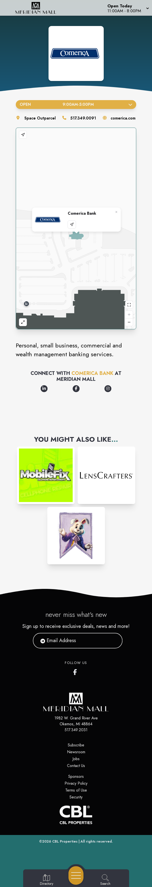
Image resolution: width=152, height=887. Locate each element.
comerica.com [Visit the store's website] (123, 118)
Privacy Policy (76, 783)
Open (76, 104)
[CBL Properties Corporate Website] (76, 815)
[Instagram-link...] (46, 475)
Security (76, 797)
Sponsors (76, 776)
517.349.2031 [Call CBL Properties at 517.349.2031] (76, 730)
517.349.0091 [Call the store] (83, 118)
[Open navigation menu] (76, 875)
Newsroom (76, 752)
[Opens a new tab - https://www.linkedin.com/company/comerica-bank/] (44, 388)
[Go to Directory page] (46, 880)
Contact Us (76, 765)
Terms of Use (76, 790)
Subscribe (76, 745)
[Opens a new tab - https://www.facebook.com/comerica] (76, 388)
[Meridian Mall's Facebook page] (76, 671)
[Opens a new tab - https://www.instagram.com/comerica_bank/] (107, 388)
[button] (127, 8)
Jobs (76, 759)
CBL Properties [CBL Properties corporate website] (65, 841)
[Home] (39, 8)
